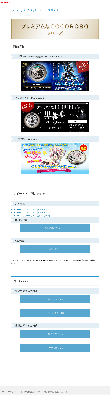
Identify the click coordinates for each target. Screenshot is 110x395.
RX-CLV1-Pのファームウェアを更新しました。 (31, 209)
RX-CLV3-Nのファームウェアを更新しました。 (31, 216)
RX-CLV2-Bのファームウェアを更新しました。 (31, 212)
